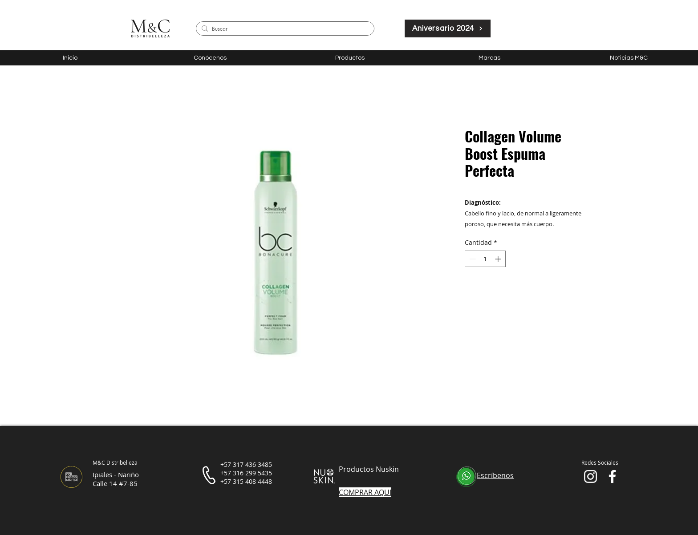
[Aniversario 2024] (448, 28)
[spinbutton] (485, 259)
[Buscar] (283, 29)
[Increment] (498, 259)
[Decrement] (471, 259)
